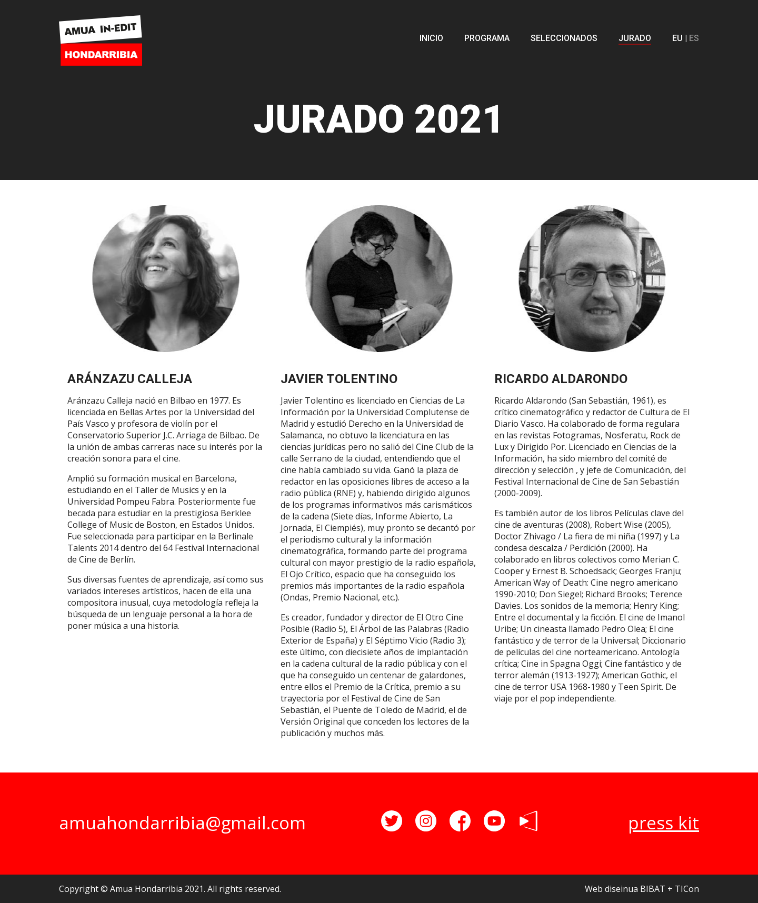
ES (694, 38)
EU (677, 38)
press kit (663, 822)
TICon (687, 889)
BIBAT (652, 889)
